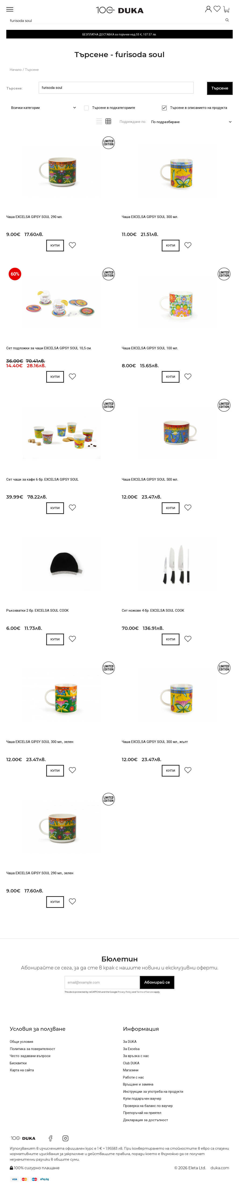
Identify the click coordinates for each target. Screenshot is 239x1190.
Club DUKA (131, 1065)
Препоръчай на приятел (142, 1115)
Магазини (130, 1072)
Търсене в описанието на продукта (200, 108)
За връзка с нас (136, 1058)
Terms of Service (145, 994)
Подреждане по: (133, 122)
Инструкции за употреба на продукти (153, 1094)
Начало (16, 70)
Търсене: (14, 88)
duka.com (220, 1170)
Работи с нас (133, 1079)
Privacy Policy (125, 994)
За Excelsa (131, 1051)
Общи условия (21, 1044)
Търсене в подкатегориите (115, 108)
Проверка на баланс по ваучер (148, 1108)
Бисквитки (18, 1065)
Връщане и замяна (138, 1086)
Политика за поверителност (32, 1051)
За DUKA (130, 1044)
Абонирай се (157, 984)
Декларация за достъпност (145, 1122)
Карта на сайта (22, 1072)
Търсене (32, 70)
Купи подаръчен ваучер (142, 1101)
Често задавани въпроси (30, 1058)
